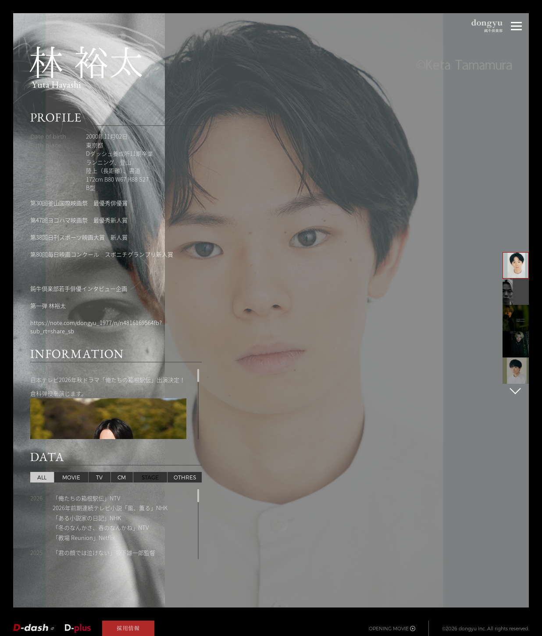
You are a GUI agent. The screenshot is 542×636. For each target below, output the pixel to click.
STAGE (150, 477)
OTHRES (185, 477)
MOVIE (71, 477)
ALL (41, 477)
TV (99, 477)
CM (122, 477)
